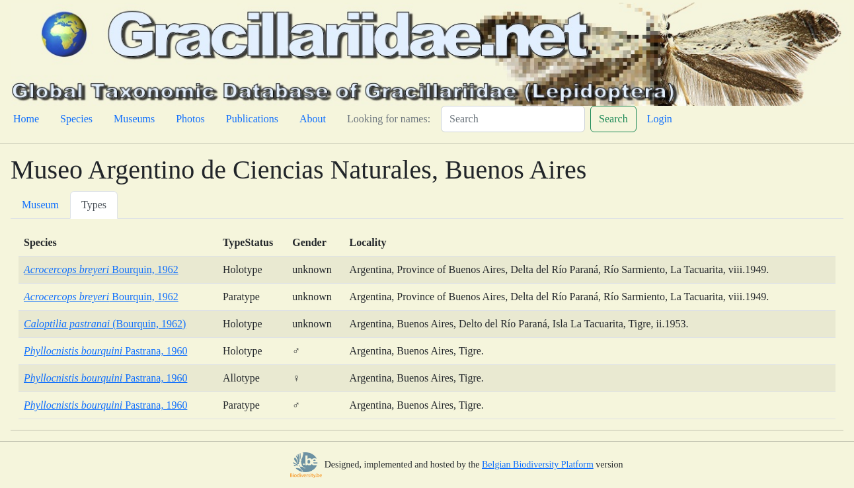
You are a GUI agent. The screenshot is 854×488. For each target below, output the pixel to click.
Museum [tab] (40, 204)
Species (76, 118)
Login (659, 118)
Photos (190, 118)
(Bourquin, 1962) (105, 323)
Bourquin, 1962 (101, 269)
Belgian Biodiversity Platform (538, 464)
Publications (252, 118)
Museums (134, 118)
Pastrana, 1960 (105, 350)
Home (26, 118)
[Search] (513, 119)
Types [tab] (93, 204)
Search (613, 118)
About (312, 118)
